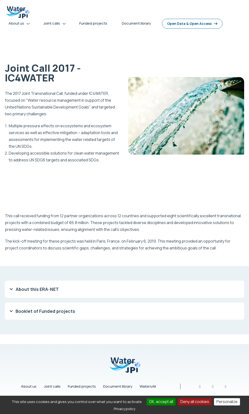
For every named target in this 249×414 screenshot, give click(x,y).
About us (28, 386)
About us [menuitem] (17, 24)
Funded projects (82, 386)
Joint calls (52, 386)
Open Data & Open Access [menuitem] (189, 23)
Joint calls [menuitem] (53, 24)
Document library (117, 386)
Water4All (148, 386)
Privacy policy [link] (124, 408)
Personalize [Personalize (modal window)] (227, 401)
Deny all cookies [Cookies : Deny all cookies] (194, 401)
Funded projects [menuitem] (93, 23)
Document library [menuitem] (136, 23)
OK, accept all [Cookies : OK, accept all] (161, 401)
